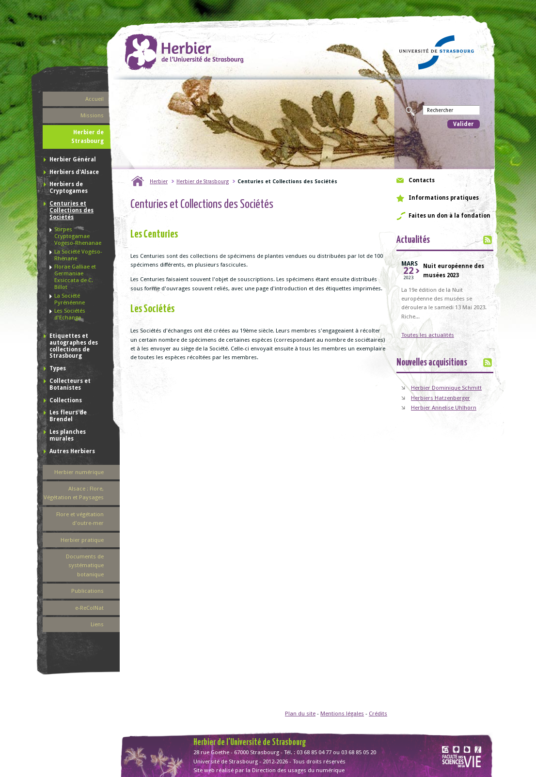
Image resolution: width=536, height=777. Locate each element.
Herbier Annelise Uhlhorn (443, 407)
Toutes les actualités (427, 335)
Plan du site (300, 713)
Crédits (378, 713)
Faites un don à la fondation (449, 215)
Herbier (159, 181)
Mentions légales (342, 713)
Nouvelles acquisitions (431, 362)
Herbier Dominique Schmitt (446, 387)
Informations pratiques (444, 197)
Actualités (413, 240)
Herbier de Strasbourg (202, 181)
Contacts (422, 180)
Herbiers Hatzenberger (440, 398)
